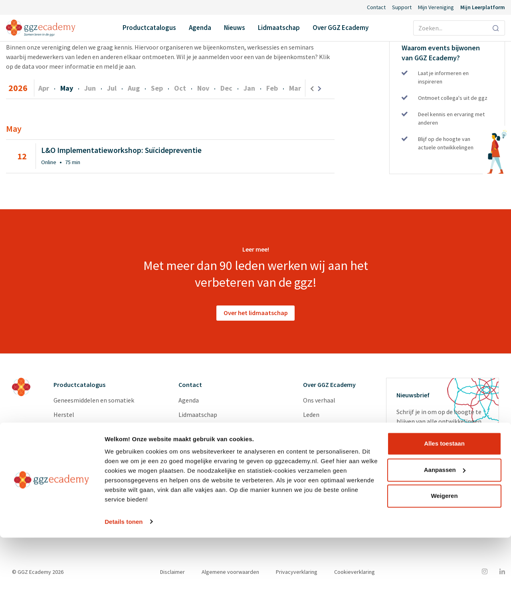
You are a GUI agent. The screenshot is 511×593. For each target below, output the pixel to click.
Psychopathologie (78, 430)
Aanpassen (444, 525)
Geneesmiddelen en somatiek (93, 401)
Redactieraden (323, 473)
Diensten (315, 459)
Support (402, 7)
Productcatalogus (149, 27)
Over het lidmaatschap (256, 314)
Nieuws (234, 27)
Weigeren (444, 551)
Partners (315, 430)
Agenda (200, 27)
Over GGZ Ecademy (340, 27)
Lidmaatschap (279, 27)
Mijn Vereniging (436, 7)
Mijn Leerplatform (482, 7)
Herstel (63, 416)
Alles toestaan (444, 499)
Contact (376, 7)
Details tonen (124, 577)
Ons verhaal (319, 401)
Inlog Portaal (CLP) (205, 459)
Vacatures (316, 444)
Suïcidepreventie (76, 444)
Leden (311, 416)
